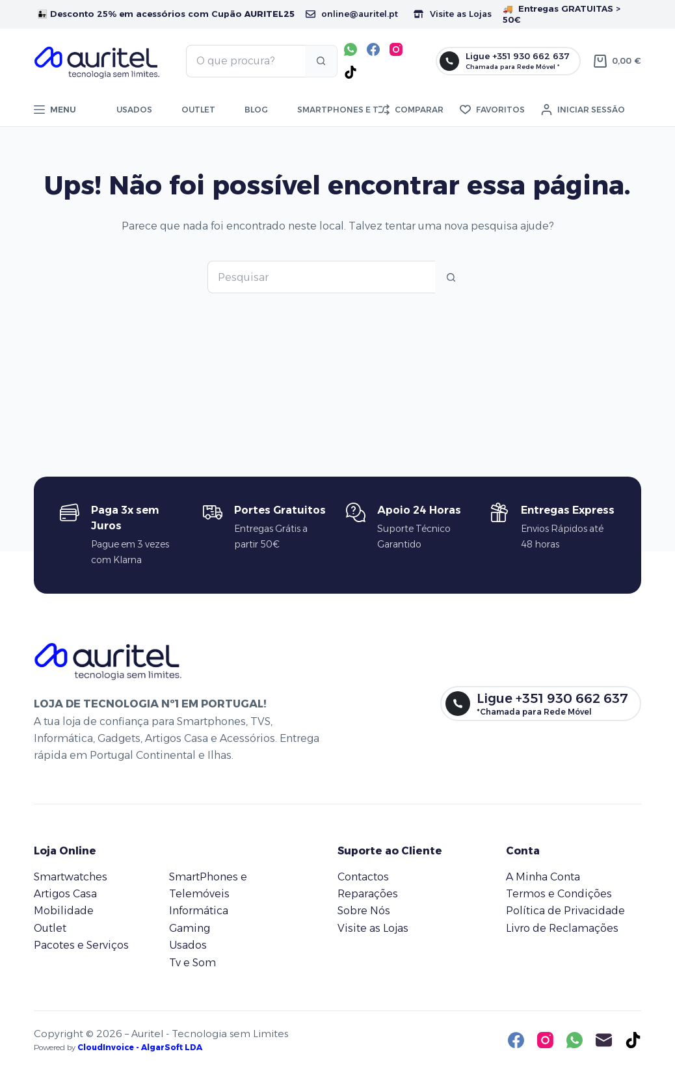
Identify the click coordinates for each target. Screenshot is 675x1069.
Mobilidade (64, 910)
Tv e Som (192, 963)
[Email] (604, 1040)
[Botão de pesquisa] (321, 61)
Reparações (368, 894)
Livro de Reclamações (562, 928)
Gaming (189, 928)
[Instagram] (396, 49)
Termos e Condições (559, 894)
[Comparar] (410, 109)
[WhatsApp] (350, 49)
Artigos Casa (65, 894)
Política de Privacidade (565, 910)
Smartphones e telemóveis (361, 109)
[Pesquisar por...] (245, 61)
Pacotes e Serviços (81, 945)
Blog (256, 109)
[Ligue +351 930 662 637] (508, 61)
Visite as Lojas (453, 13)
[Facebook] (373, 49)
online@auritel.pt (352, 13)
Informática (198, 910)
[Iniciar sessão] (583, 109)
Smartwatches (70, 877)
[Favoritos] (492, 109)
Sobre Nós (364, 910)
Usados (134, 109)
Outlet (198, 109)
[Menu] (55, 109)
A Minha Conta (543, 877)
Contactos (363, 877)
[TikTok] (350, 72)
